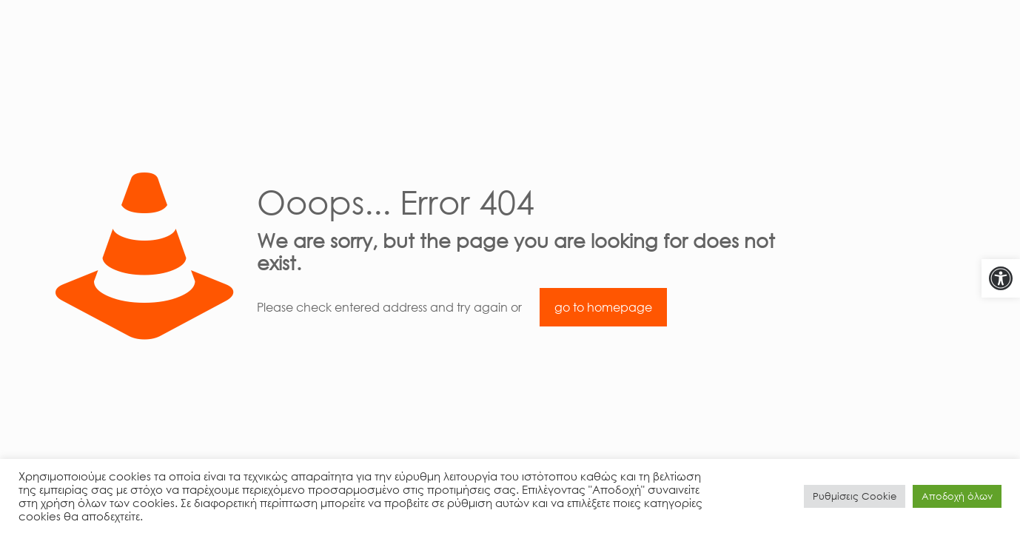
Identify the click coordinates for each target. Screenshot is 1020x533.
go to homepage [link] (603, 307)
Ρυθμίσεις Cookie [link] (854, 496)
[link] (1001, 278)
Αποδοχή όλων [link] (957, 496)
